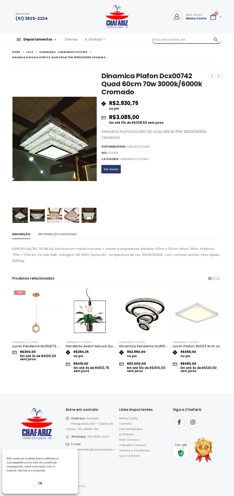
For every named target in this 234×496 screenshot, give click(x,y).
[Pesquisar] (215, 39)
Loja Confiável (129, 456)
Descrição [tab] (21, 234)
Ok (40, 483)
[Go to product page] (36, 313)
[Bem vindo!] (189, 17)
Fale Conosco (129, 440)
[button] (210, 278)
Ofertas (71, 39)
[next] (219, 76)
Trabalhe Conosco (132, 445)
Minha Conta (128, 418)
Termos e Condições (134, 450)
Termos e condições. (31, 470)
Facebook (179, 422)
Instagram (193, 422)
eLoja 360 (79, 486)
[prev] (212, 76)
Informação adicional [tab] (57, 234)
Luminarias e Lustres (134, 159)
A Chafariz (93, 39)
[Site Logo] (117, 16)
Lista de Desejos (131, 429)
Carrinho (125, 424)
